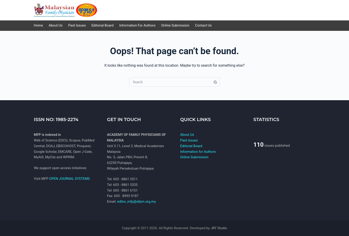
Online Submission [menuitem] (175, 25)
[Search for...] (170, 82)
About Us (187, 135)
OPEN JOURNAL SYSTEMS (69, 179)
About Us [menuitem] (55, 25)
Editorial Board (191, 146)
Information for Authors (198, 152)
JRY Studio (219, 228)
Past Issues (189, 140)
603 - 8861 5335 (125, 185)
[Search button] (215, 82)
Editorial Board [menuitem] (102, 25)
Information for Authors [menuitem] (137, 25)
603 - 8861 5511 (125, 179)
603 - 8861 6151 (125, 190)
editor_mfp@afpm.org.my (136, 202)
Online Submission (194, 157)
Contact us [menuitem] (203, 25)
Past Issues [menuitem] (77, 25)
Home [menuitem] (38, 25)
